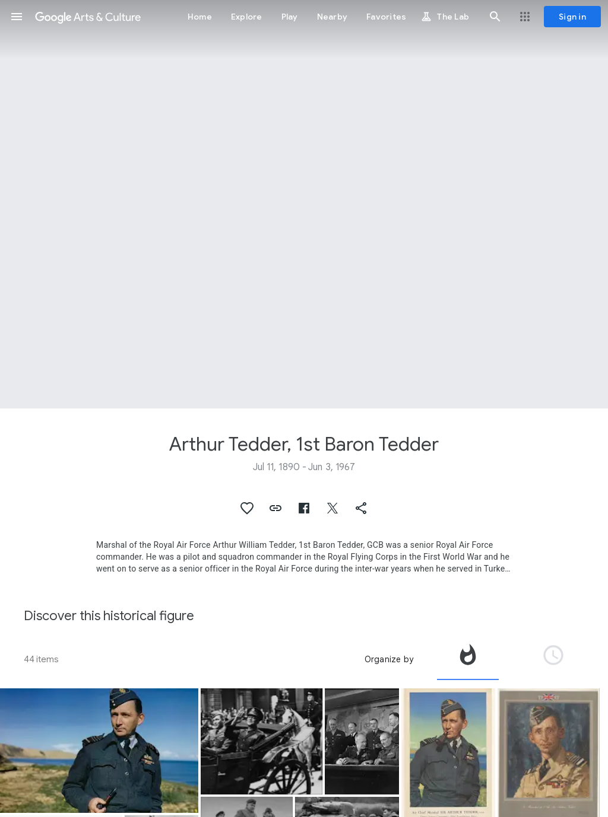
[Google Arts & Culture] (87, 16)
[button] (16, 16)
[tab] (468, 659)
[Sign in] (572, 16)
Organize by (389, 659)
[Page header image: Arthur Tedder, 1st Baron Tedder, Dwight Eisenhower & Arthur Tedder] (304, 204)
